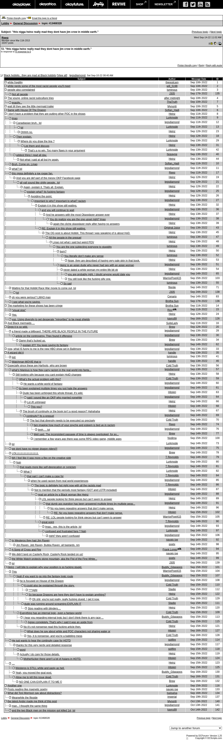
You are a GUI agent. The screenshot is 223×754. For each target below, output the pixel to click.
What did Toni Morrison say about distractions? (34, 693)
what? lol (17, 168)
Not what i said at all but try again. (39, 159)
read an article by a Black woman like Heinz (63, 494)
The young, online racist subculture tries (30, 98)
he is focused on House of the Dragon (42, 580)
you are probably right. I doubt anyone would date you (99, 274)
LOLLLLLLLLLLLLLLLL (25, 453)
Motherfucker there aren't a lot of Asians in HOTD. (52, 658)
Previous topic (200, 31)
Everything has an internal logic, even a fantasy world (51, 613)
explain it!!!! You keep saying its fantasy (45, 345)
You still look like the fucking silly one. (89, 279)
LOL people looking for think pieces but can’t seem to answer (77, 499)
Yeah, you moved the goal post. (33, 672)
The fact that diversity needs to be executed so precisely (62, 420)
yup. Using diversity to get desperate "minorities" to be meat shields (51, 319)
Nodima (171, 438)
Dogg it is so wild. (17, 326)
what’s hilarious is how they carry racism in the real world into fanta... (51, 370)
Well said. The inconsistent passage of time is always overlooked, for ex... (76, 434)
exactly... (17, 102)
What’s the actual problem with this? (40, 379)
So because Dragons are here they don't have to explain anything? (67, 594)
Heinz (172, 113)
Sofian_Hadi (172, 110)
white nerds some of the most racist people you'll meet (38, 86)
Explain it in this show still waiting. (57, 205)
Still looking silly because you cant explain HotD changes (48, 374)
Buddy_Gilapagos (172, 567)
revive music (119, 4)
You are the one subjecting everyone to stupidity (84, 246)
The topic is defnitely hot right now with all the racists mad (67, 485)
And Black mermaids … (21, 323)
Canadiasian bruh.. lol (28, 123)
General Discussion (25, 23)
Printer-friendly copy (16, 18)
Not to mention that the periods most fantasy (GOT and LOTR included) (75, 490)
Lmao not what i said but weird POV (73, 242)
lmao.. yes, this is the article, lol (63, 526)
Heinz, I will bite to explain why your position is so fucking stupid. (44, 567)
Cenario (172, 296)
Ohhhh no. (26, 132)
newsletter (164, 4)
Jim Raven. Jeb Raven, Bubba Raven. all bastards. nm (47, 545)
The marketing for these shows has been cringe (35, 305)
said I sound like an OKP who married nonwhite (54, 397)
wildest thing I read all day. (31, 155)
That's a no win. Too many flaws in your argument (56, 150)
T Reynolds (172, 457)
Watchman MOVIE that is (26, 361)
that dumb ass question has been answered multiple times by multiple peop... (90, 503)
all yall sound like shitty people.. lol (40, 182)
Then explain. (24, 136)
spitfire (172, 639)
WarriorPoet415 (172, 278)
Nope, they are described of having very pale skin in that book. (104, 260)
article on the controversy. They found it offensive (43, 336)
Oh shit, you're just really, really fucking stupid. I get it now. (66, 599)
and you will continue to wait (58, 210)
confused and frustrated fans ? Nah (65, 531)
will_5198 (172, 86)
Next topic (216, 31)
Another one (14, 685)
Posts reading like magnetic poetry (27, 689)
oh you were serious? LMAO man (31, 297)
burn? (63, 251)
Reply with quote (214, 65)
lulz (14, 357)
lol (21, 127)
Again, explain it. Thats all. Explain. (44, 187)
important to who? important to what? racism (60, 201)
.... (13, 663)
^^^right (33, 590)
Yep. (14, 314)
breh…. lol (44, 429)
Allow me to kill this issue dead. (33, 677)
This (14, 571)
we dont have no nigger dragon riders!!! (34, 448)
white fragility (14, 82)
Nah (18, 462)
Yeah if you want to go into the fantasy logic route (44, 576)
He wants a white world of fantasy (43, 383)
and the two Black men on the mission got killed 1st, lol (43, 710)
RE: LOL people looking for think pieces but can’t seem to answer (84, 517)
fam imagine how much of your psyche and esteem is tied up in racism (74, 425)
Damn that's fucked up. (32, 340)
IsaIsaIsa (172, 693)
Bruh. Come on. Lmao (24, 164)
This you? (36, 406)
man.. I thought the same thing (29, 705)
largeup (98, 4)
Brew (172, 326)
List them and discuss (36, 145)
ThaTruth (172, 101)
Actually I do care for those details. (40, 654)
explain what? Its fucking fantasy (46, 191)
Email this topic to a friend (44, 18)
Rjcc (169, 310)
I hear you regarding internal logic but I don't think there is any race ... (64, 617)
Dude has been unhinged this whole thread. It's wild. (53, 393)
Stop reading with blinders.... (44, 608)
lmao (14, 118)
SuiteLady (172, 323)
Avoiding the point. (41, 196)
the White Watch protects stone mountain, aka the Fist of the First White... (54, 558)
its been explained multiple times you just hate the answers (53, 388)
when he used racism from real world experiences (59, 480)
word (22, 649)
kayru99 (172, 318)
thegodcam (172, 82)
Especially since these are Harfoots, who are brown (37, 365)
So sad (67, 283)
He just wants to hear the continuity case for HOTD (41, 640)
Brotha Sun (172, 301)
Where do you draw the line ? (37, 141)
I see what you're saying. (26, 301)
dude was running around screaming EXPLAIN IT (52, 603)
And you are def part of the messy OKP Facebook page (48, 178)
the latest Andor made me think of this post (32, 701)
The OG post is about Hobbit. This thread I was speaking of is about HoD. (87, 233)
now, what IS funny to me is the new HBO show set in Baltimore (44, 348)
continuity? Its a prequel (40, 416)
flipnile (172, 287)
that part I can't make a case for (45, 476)
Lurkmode (172, 117)
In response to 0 (23, 51)
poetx (172, 544)
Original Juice (172, 227)
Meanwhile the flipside (24, 697)
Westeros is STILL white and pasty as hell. (39, 668)
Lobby (5, 23)
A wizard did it (15, 352)
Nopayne (172, 154)
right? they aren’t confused (64, 535)
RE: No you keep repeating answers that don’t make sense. (88, 513)
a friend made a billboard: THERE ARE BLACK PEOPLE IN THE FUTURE (55, 331)
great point (48, 522)
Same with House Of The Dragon (26, 110)
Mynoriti (172, 106)
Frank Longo (170, 549)
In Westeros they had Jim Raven (30, 540)
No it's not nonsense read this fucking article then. (52, 626)
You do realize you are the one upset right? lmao (78, 219)
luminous (172, 89)
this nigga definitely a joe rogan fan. (32, 173)
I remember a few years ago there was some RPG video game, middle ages (78, 438)
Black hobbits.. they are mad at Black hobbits (30, 75)
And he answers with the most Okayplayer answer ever (78, 214)
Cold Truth (172, 365)
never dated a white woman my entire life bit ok (90, 269)
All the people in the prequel (65, 237)
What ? (28, 471)
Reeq (5, 37)
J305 (172, 93)
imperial (172, 696)
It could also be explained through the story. (49, 585)
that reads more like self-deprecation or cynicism (48, 467)
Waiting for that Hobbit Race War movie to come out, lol (44, 288)
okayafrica (48, 4)
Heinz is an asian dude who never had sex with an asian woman (97, 265)
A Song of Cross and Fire (26, 549)
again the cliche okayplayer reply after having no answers (86, 223)
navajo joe (172, 539)
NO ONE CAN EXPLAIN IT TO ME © (40, 681)
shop (139, 4)
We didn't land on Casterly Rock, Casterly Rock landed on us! (47, 554)
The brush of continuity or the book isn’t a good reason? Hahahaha (61, 411)
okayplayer (21, 4)
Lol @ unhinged (36, 402)
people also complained (21, 89)
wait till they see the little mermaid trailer (30, 106)
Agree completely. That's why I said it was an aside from (60, 622)
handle (172, 352)
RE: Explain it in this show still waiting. (64, 228)
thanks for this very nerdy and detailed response (44, 645)
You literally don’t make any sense (83, 256)
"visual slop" (19, 310)
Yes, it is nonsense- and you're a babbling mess (54, 636)
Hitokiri (172, 392)
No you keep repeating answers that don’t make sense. (82, 508)
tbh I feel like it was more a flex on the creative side (41, 457)
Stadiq (172, 589)
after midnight (172, 98)
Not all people (20, 94)
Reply (201, 65)
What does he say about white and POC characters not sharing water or (68, 631)
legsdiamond (77, 75)
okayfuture (74, 4)
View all (61, 75)
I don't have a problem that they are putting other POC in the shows (46, 113)
